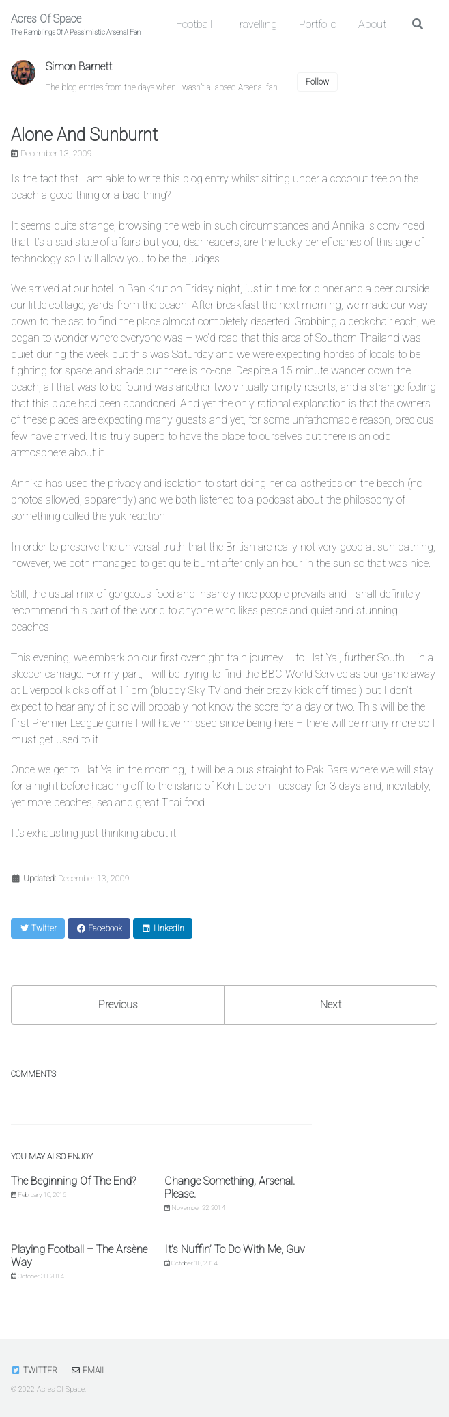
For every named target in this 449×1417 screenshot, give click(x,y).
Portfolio (317, 24)
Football (194, 24)
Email (88, 1370)
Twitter (34, 1370)
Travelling (255, 24)
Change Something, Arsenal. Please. (229, 1187)
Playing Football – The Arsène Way (79, 1256)
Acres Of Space (76, 25)
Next (330, 1004)
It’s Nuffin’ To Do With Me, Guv (234, 1249)
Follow (317, 82)
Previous (118, 1004)
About (372, 24)
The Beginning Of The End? (73, 1180)
